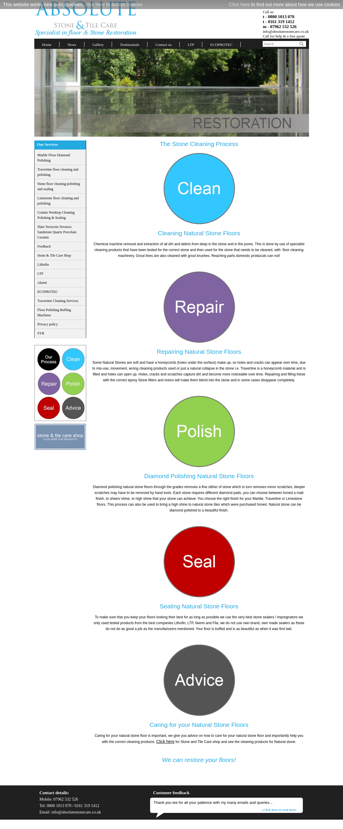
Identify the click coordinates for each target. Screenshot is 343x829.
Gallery (98, 44)
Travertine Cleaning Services (58, 301)
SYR (41, 333)
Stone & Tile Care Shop (54, 255)
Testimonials (129, 44)
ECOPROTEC (221, 44)
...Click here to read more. (279, 809)
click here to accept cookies (113, 4)
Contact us (163, 44)
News (71, 44)
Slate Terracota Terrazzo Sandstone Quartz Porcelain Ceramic (57, 232)
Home (47, 44)
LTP (191, 44)
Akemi (42, 283)
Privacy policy (48, 324)
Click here (239, 4)
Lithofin (43, 264)
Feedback (44, 246)
